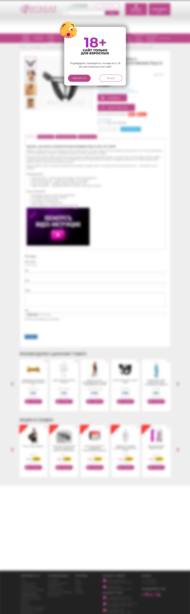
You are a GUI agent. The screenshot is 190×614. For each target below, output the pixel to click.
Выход (111, 78)
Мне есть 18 (79, 78)
